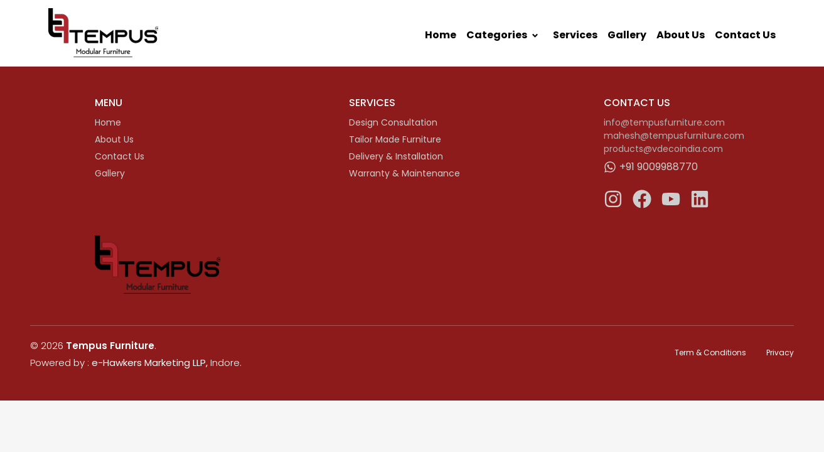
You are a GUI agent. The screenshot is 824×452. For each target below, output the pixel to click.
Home (440, 35)
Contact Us (745, 35)
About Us (680, 35)
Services (575, 35)
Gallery (626, 35)
